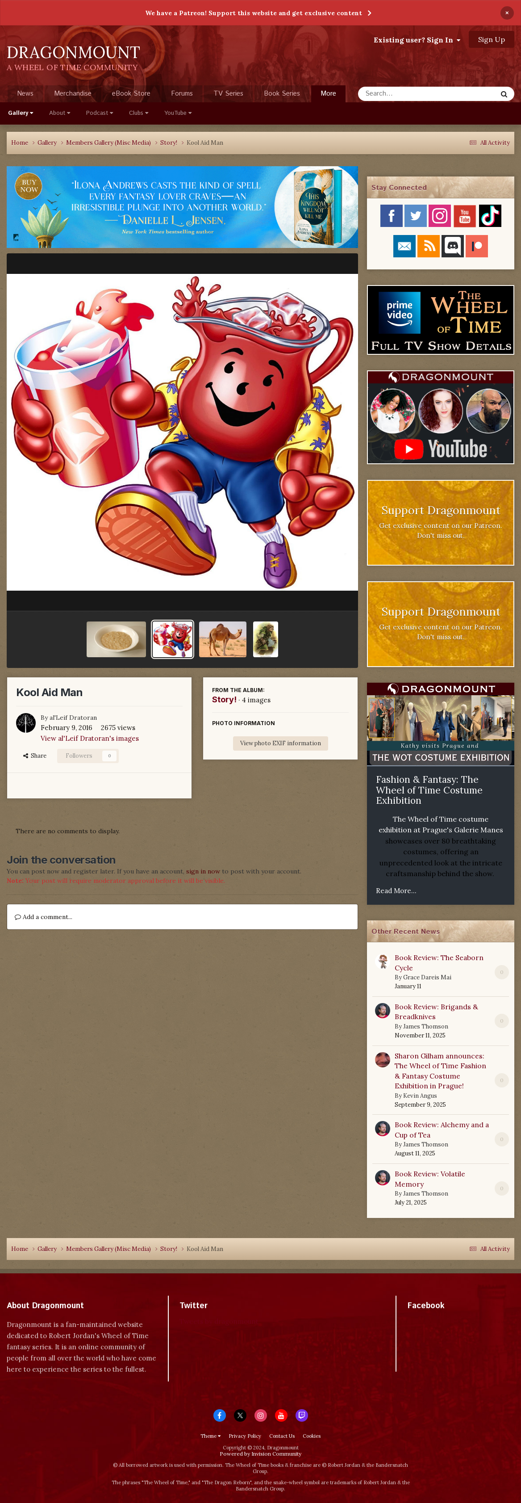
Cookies (312, 1436)
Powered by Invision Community (260, 1453)
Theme (210, 1436)
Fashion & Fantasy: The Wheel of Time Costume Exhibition (429, 789)
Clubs (138, 113)
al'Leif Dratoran (73, 718)
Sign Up (491, 39)
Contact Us (282, 1436)
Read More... (396, 890)
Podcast (99, 113)
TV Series (228, 93)
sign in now (203, 871)
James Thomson (425, 1026)
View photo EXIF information (280, 743)
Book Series (282, 93)
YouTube (178, 113)
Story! (224, 699)
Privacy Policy (245, 1436)
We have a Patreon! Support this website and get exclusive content (253, 13)
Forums (182, 93)
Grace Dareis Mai (427, 977)
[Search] (404, 94)
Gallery (20, 113)
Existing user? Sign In (417, 39)
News (25, 93)
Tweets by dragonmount (218, 1321)
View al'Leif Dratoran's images (90, 738)
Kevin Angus (420, 1096)
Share (34, 756)
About (59, 113)
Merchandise (73, 93)
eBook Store (131, 93)
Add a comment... (43, 917)
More (328, 93)
